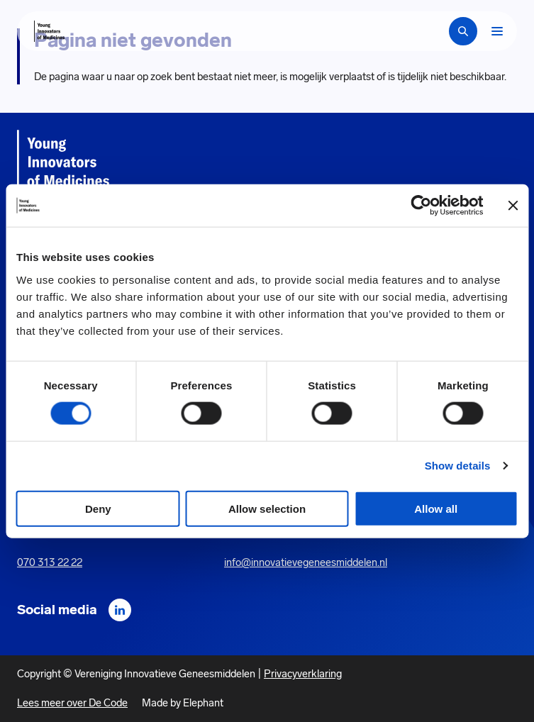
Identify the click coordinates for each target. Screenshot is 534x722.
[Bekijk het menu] (497, 31)
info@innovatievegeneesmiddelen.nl (305, 562)
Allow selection (267, 508)
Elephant (203, 702)
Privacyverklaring (303, 673)
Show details (458, 466)
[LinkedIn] (120, 610)
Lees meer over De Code (72, 702)
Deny (98, 508)
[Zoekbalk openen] (463, 31)
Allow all (435, 508)
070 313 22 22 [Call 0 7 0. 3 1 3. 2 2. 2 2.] (49, 562)
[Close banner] (513, 206)
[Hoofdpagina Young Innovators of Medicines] (49, 31)
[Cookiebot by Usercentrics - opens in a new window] (422, 205)
